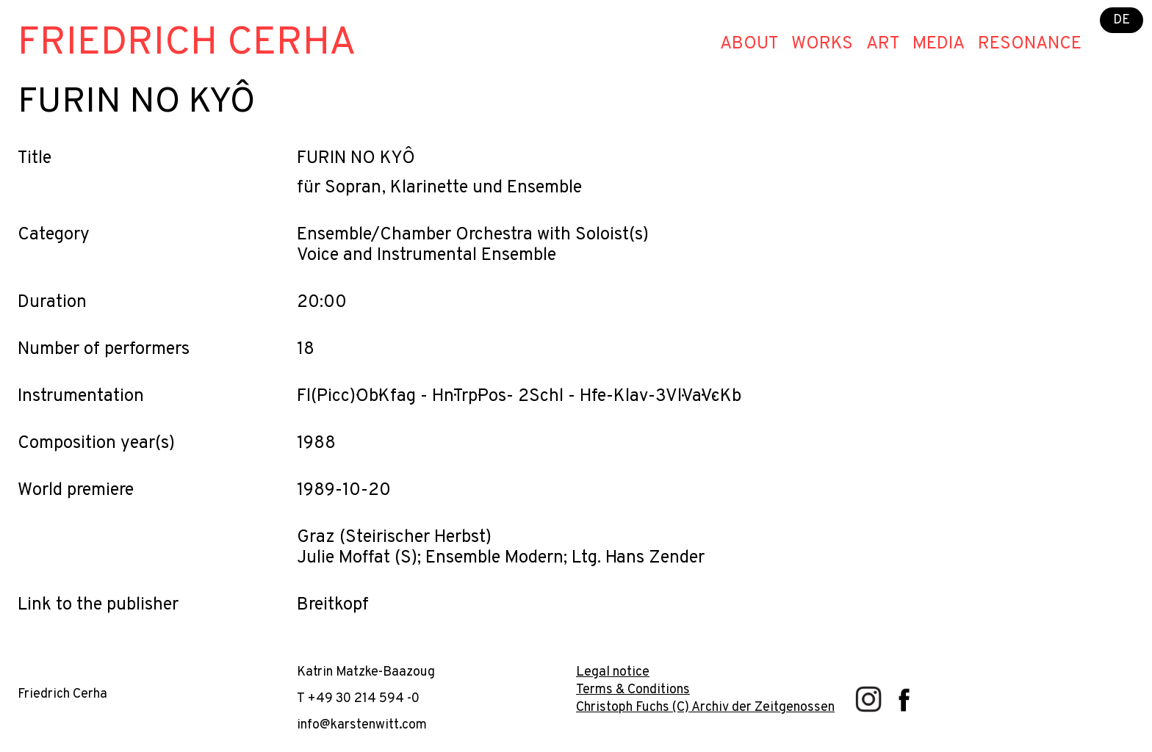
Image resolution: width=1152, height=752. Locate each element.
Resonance (1029, 44)
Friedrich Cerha (187, 43)
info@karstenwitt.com (362, 725)
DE (1121, 20)
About (749, 44)
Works (822, 44)
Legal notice (612, 672)
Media (938, 44)
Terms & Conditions (633, 690)
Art (882, 44)
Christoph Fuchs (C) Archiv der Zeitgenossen (705, 707)
